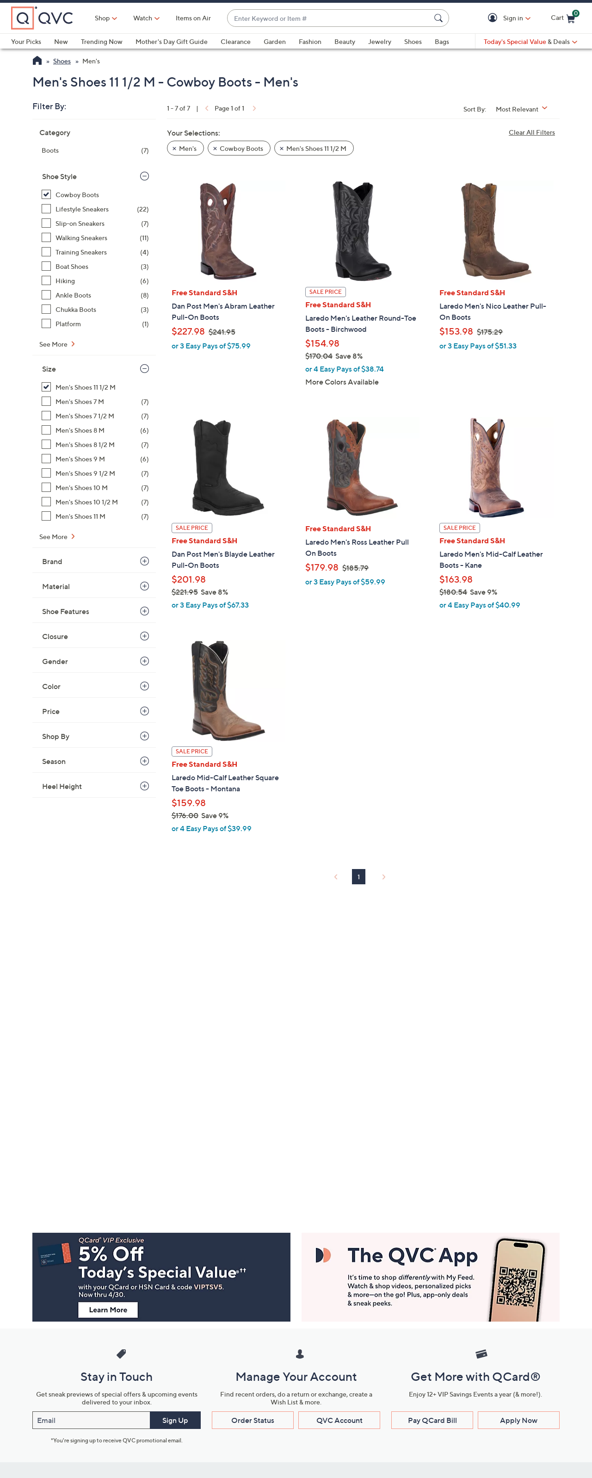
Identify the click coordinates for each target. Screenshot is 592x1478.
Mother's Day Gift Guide (172, 41)
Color (51, 686)
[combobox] (329, 18)
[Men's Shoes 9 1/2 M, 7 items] (95, 473)
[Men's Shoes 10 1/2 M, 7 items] (95, 502)
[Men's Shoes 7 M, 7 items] (95, 401)
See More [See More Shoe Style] (54, 344)
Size (49, 368)
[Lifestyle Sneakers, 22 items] (95, 209)
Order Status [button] (252, 1420)
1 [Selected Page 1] (359, 877)
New (61, 41)
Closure (55, 636)
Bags (442, 41)
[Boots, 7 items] (95, 150)
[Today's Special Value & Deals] (530, 42)
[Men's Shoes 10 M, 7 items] (95, 487)
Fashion (310, 41)
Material (56, 586)
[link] (206, 108)
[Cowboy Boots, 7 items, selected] (95, 194)
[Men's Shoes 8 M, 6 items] (95, 430)
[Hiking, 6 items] (95, 281)
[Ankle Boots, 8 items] (95, 295)
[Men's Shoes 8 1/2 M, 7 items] (95, 444)
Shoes (413, 41)
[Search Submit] (440, 18)
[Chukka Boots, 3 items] (95, 309)
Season (54, 761)
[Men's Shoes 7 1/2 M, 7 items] (95, 416)
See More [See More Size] (54, 536)
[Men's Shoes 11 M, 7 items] (95, 516)
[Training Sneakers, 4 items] (95, 252)
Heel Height (62, 786)
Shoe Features (65, 611)
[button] (494, 18)
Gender (55, 661)
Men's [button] (188, 148)
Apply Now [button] (518, 1420)
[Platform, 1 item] (95, 324)
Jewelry (379, 41)
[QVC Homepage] (37, 61)
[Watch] (143, 18)
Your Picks (26, 41)
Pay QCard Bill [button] (432, 1420)
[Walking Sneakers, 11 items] (95, 237)
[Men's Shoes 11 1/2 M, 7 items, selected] (95, 387)
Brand (52, 561)
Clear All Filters (532, 132)
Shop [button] (102, 18)
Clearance (236, 41)
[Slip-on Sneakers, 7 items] (95, 223)
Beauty (344, 41)
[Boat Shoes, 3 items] (95, 266)
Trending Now (102, 41)
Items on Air (193, 18)
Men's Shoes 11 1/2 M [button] (316, 148)
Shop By (55, 736)
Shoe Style (59, 176)
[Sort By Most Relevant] (525, 109)
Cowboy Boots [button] (241, 148)
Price (51, 711)
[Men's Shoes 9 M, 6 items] (95, 459)
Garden (275, 41)
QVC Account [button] (339, 1420)
